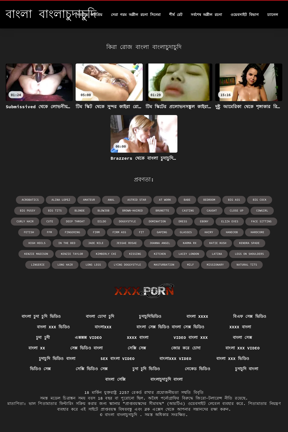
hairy (209, 232)
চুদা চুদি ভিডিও (146, 368)
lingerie (38, 265)
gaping (162, 232)
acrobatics (30, 200)
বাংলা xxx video (242, 348)
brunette (162, 210)
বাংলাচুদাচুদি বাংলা (166, 379)
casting (188, 210)
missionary (215, 265)
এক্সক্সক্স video (88, 337)
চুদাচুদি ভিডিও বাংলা (57, 358)
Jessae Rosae (126, 243)
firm (96, 232)
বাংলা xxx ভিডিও (53, 326)
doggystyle (127, 221)
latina (217, 254)
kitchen (160, 254)
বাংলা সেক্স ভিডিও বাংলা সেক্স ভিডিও (170, 326)
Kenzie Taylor (72, 254)
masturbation (164, 265)
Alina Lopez (60, 200)
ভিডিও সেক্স (40, 368)
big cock (259, 200)
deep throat (75, 221)
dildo (102, 221)
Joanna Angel (160, 243)
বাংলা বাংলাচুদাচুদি (122, 414)
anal (111, 200)
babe (187, 200)
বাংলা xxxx (197, 316)
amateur (89, 200)
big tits (55, 210)
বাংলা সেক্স (242, 337)
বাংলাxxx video (175, 358)
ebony (204, 221)
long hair (65, 265)
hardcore (257, 232)
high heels (36, 243)
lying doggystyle (127, 265)
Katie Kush (217, 243)
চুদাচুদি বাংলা (246, 368)
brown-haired (132, 210)
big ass (234, 200)
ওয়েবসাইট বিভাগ (245, 14)
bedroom (209, 200)
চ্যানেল (272, 14)
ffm (49, 232)
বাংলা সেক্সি (115, 379)
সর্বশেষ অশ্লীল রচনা (206, 14)
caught (212, 210)
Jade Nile (95, 243)
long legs (93, 265)
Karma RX (189, 243)
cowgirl (262, 210)
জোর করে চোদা (186, 348)
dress (183, 221)
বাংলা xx (36, 348)
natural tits (247, 265)
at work (165, 200)
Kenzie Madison (36, 254)
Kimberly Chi (106, 254)
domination (157, 221)
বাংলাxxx (103, 326)
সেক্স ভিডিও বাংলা (86, 348)
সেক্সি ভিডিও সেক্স (91, 368)
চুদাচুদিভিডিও (150, 316)
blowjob (103, 210)
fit (141, 232)
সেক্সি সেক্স (137, 348)
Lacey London (189, 254)
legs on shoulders (249, 254)
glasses (186, 232)
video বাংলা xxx (191, 337)
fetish (29, 232)
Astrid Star (136, 200)
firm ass (119, 232)
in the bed (66, 243)
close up (236, 210)
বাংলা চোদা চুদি (100, 316)
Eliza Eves (229, 221)
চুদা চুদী (43, 337)
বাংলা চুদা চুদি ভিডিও (41, 316)
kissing (135, 254)
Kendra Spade (249, 243)
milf (190, 265)
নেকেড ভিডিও (197, 368)
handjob (232, 232)
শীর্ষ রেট (175, 14)
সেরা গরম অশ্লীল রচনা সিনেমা (136, 14)
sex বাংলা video (117, 358)
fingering (72, 232)
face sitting (261, 221)
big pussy (27, 210)
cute (49, 221)
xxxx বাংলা (240, 326)
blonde (79, 210)
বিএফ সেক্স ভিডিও (249, 316)
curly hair (25, 221)
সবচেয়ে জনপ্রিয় (89, 14)
